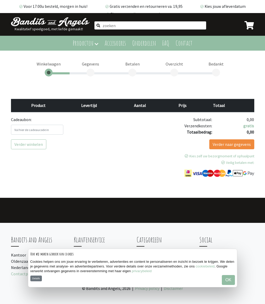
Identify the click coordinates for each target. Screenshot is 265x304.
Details (36, 278)
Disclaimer (173, 288)
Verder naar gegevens (232, 144)
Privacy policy (147, 288)
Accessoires (115, 42)
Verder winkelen (28, 144)
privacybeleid (142, 271)
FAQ (165, 42)
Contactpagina (24, 273)
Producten (85, 42)
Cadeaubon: (21, 119)
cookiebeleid (205, 266)
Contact (184, 42)
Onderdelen (144, 42)
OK (228, 280)
